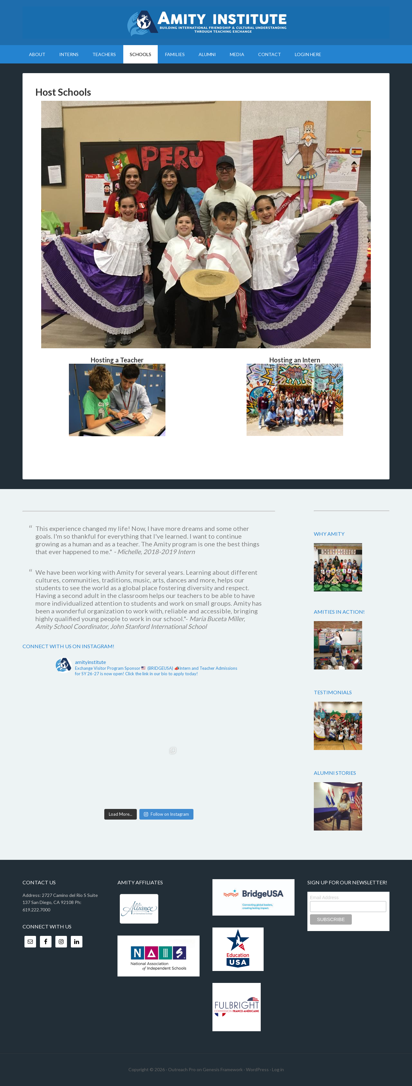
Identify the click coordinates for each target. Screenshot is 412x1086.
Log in (278, 1069)
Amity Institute (206, 22)
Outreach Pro (182, 1069)
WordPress (257, 1069)
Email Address (324, 897)
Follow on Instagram (166, 814)
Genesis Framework (223, 1069)
